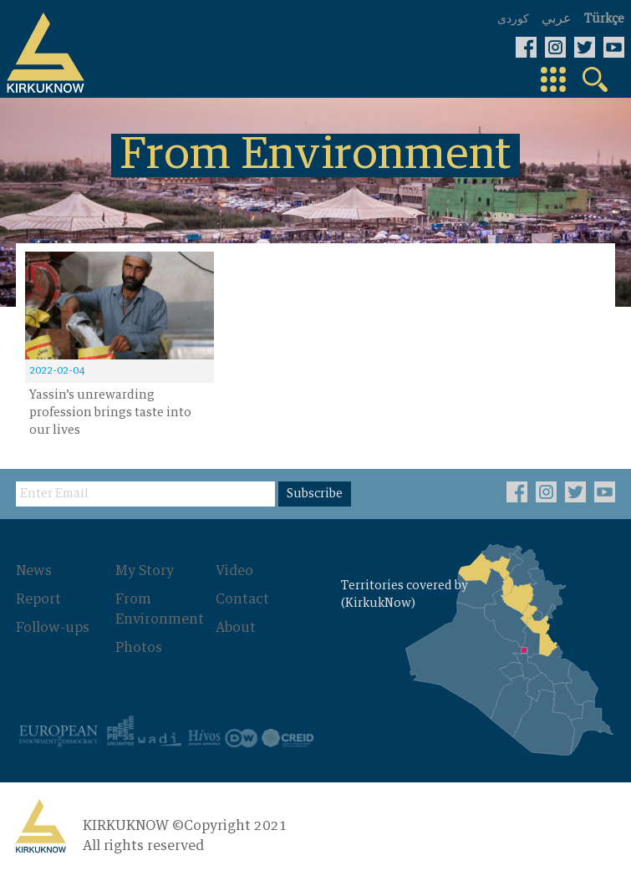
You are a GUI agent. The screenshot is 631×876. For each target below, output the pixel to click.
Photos (138, 647)
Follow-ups (52, 627)
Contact (242, 599)
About (236, 627)
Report (38, 599)
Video (234, 571)
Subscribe (315, 494)
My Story (144, 571)
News (34, 571)
